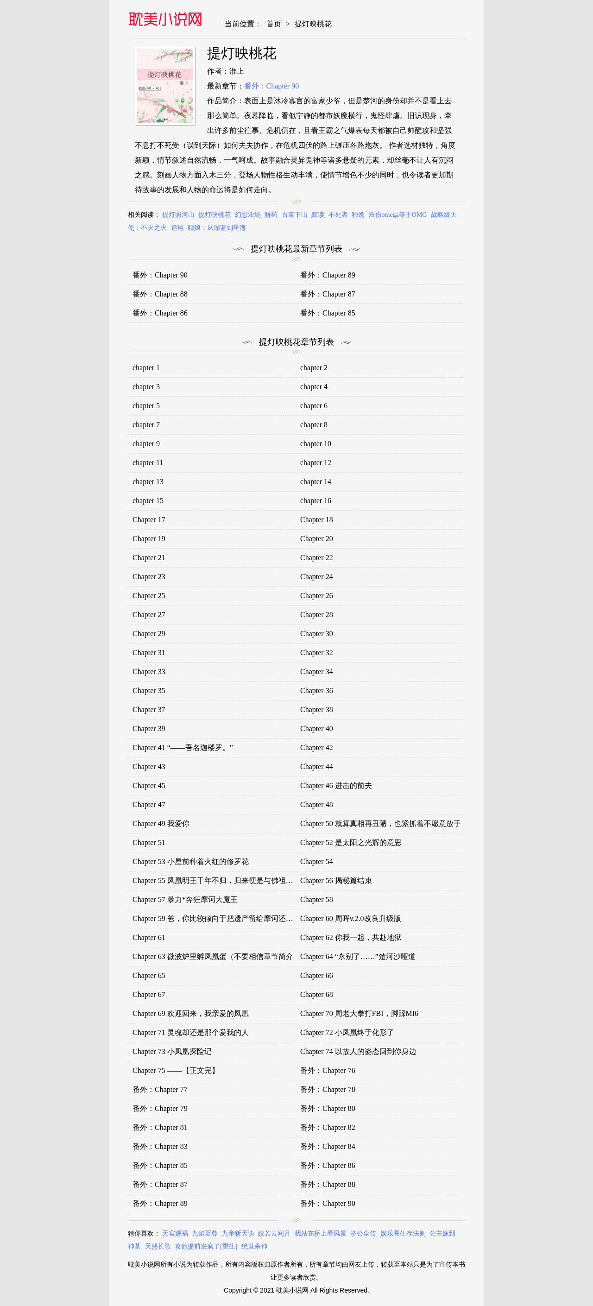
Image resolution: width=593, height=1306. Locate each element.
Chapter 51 (148, 842)
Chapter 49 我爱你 (160, 823)
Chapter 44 (316, 766)
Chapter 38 (316, 709)
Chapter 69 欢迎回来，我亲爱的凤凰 (190, 1013)
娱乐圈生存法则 (403, 1233)
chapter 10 (315, 444)
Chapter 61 (148, 937)
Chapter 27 (148, 614)
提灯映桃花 (313, 24)
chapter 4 (314, 387)
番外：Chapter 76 (327, 1070)
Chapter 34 (316, 671)
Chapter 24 (316, 576)
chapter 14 (315, 482)
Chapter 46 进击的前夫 (336, 785)
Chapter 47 (148, 804)
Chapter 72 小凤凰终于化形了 (347, 1032)
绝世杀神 (254, 1246)
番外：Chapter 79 (160, 1108)
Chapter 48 (316, 804)
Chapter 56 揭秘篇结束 (336, 880)
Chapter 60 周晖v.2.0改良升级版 (350, 918)
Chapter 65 (148, 975)
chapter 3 (146, 387)
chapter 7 (146, 425)
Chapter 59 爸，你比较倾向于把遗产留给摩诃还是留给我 (223, 918)
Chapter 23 (148, 576)
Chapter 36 (316, 690)
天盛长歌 (158, 1246)
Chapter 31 (148, 652)
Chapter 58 (316, 899)
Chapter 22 (316, 558)
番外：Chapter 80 (327, 1108)
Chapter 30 (316, 633)
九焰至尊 (205, 1233)
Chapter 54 (316, 861)
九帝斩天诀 (238, 1233)
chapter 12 (315, 463)
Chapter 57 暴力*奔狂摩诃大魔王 (185, 899)
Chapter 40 (316, 728)
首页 (273, 24)
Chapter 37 (148, 709)
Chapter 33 (148, 671)
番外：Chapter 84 (327, 1146)
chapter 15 (148, 501)
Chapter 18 (316, 520)
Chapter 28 (316, 614)
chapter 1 (146, 368)
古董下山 (295, 214)
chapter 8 (314, 425)
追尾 (177, 227)
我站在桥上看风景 (321, 1233)
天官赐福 (175, 1233)
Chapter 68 (316, 994)
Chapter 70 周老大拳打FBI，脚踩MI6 (359, 1013)
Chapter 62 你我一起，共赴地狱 (351, 937)
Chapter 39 (148, 728)
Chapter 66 (316, 975)
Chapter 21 (148, 558)
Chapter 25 (148, 595)
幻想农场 (248, 214)
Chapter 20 (316, 539)
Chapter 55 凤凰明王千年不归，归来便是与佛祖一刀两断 (223, 880)
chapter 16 (315, 501)
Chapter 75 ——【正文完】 (175, 1070)
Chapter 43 (148, 766)
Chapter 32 (316, 652)
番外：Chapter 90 (271, 86)
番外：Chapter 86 (160, 313)
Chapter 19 (148, 539)
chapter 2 (314, 368)
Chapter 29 (148, 633)
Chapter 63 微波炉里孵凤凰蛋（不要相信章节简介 (212, 956)
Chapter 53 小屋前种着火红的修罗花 (190, 861)
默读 (317, 214)
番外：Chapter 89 (327, 275)
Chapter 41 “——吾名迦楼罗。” (182, 747)
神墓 (134, 1246)
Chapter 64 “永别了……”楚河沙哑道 (358, 956)
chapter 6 (314, 406)
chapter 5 (146, 406)
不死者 (338, 214)
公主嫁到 (442, 1233)
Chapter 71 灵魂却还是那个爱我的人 (190, 1032)
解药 (271, 214)
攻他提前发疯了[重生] (206, 1246)
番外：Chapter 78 (327, 1089)
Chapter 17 (148, 520)
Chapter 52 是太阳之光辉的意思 (351, 842)
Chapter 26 (316, 595)
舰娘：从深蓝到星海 (217, 227)
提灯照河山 (178, 214)
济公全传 (363, 1233)
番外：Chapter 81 (160, 1127)
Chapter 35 (148, 690)
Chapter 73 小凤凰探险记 (172, 1051)
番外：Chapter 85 (327, 313)
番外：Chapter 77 (160, 1089)
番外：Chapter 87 (327, 294)
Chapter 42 (316, 747)
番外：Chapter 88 (160, 294)
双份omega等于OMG (398, 214)
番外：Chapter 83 (160, 1146)
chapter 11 (147, 463)
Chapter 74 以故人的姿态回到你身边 (358, 1051)
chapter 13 (148, 482)
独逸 (358, 214)
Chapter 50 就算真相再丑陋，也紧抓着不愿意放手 (380, 823)
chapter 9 (146, 444)
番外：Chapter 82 (327, 1127)
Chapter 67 (148, 994)
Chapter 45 (148, 785)
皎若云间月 (274, 1233)
